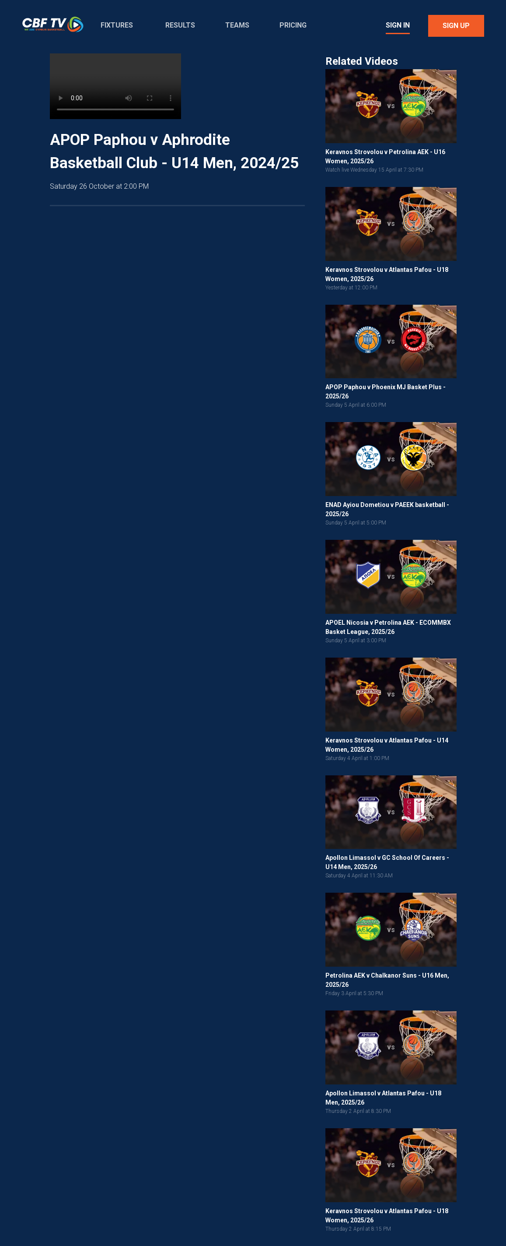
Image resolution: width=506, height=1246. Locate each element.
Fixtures (117, 25)
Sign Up (456, 25)
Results (180, 25)
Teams (237, 25)
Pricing (293, 25)
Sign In (398, 25)
